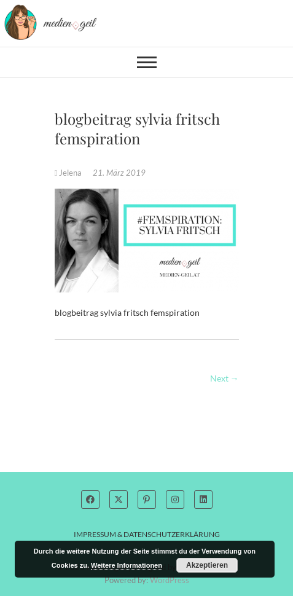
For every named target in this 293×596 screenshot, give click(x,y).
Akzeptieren (207, 565)
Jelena (69, 173)
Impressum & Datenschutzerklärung (147, 534)
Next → (224, 378)
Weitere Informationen (126, 565)
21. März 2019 (119, 173)
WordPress (169, 580)
